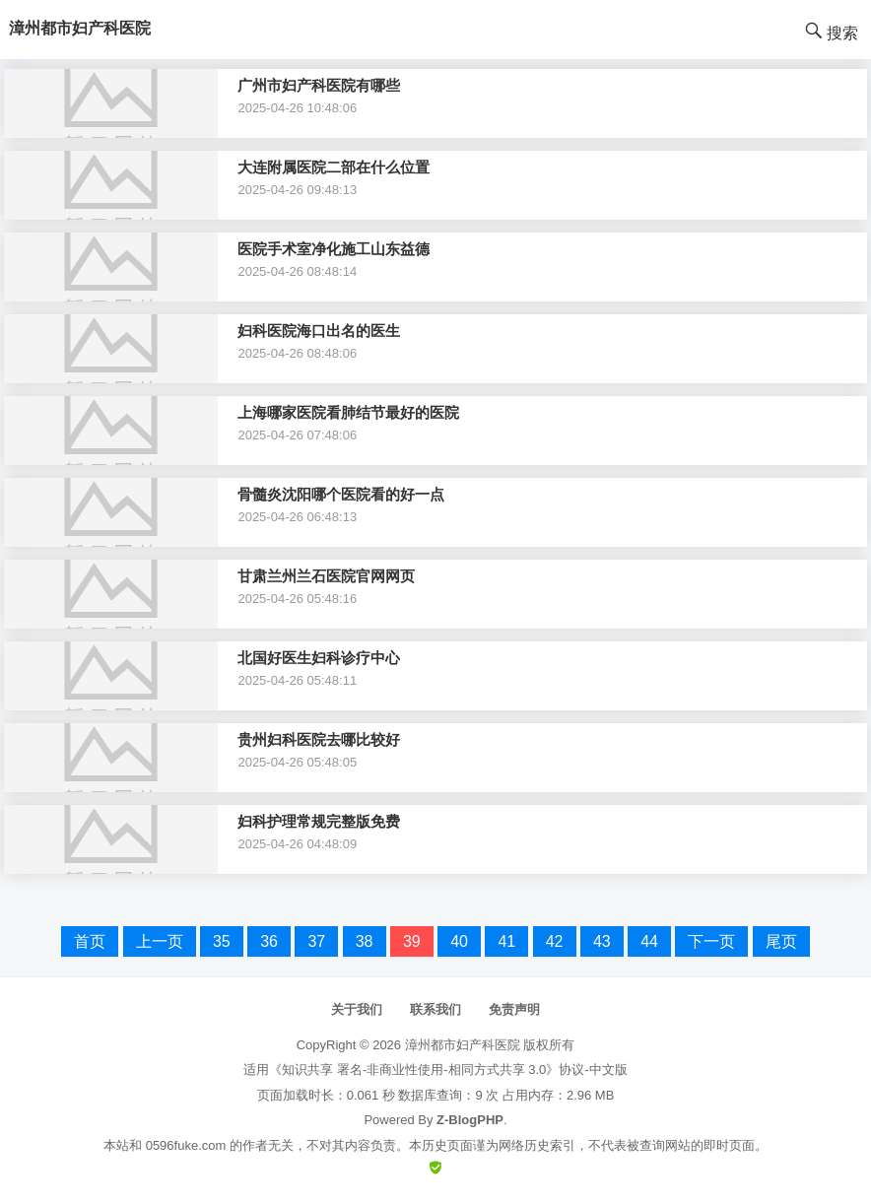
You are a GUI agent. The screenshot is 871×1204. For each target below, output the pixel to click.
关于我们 (356, 1009)
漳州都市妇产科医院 (462, 1044)
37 (316, 941)
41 (506, 941)
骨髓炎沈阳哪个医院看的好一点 (340, 494)
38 (364, 941)
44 (649, 941)
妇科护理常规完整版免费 (318, 821)
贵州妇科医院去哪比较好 (318, 739)
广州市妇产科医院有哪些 (318, 85)
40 (459, 941)
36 (269, 941)
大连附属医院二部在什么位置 (333, 167)
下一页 (711, 941)
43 (602, 941)
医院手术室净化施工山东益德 (333, 248)
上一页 (159, 941)
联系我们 (435, 1009)
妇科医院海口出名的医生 (318, 330)
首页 (89, 941)
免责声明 (514, 1009)
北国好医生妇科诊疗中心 (318, 657)
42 (555, 941)
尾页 (781, 941)
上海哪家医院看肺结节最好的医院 (348, 412)
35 (222, 941)
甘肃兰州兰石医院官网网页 (326, 576)
